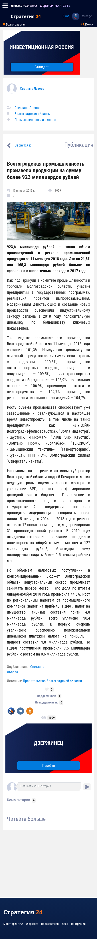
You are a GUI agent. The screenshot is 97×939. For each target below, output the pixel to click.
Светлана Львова (32, 89)
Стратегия (26, 16)
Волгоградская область (32, 114)
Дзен (65, 923)
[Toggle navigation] (5, 5)
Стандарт (42, 67)
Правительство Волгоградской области (52, 681)
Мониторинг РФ (13, 923)
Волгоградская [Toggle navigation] (14, 24)
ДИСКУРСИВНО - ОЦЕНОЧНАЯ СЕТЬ (41, 5)
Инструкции (78, 923)
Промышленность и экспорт (35, 120)
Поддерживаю (47, 696)
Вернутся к (23, 145)
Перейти (48, 765)
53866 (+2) (87, 16)
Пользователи (50, 923)
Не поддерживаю (46, 702)
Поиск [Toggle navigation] (87, 24)
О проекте (32, 923)
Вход (66, 16)
